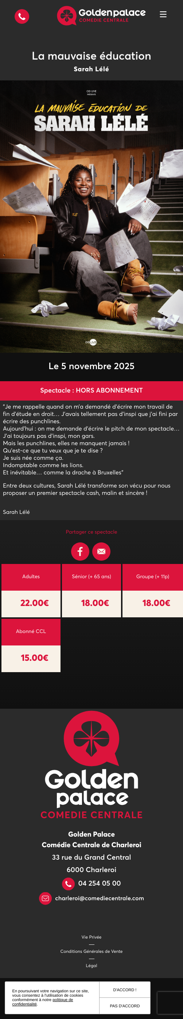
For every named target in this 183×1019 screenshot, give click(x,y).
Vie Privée (92, 937)
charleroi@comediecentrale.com (91, 899)
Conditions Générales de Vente (92, 952)
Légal (91, 966)
